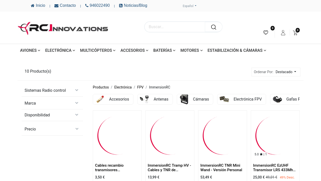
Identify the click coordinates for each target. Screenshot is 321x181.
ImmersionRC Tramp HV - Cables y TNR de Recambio (169, 170)
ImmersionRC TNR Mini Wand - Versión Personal (221, 167)
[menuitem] (265, 32)
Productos (101, 87)
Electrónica (123, 87)
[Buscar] (213, 27)
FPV (140, 87)
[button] (287, 72)
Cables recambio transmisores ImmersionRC (109, 170)
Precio (30, 129)
